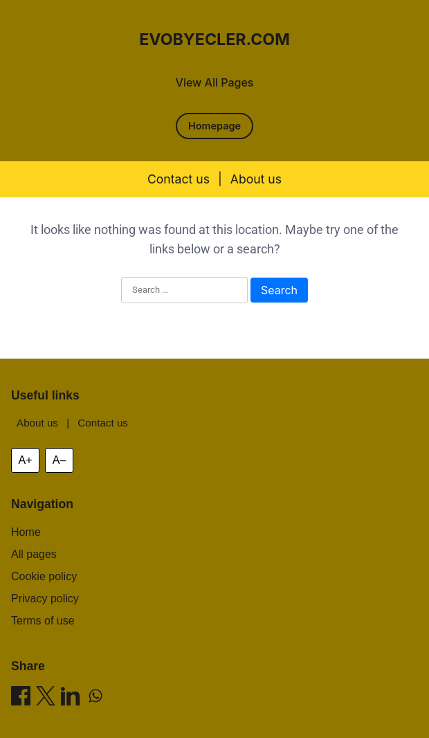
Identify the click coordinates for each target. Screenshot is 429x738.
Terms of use (43, 621)
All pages (34, 554)
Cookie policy (44, 576)
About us (256, 179)
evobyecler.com (214, 39)
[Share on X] (45, 698)
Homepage (214, 126)
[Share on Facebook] (20, 698)
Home (26, 532)
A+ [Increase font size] (26, 460)
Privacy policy (45, 598)
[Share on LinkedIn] (70, 698)
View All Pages (215, 82)
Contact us (178, 179)
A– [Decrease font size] (59, 460)
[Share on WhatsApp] (95, 698)
